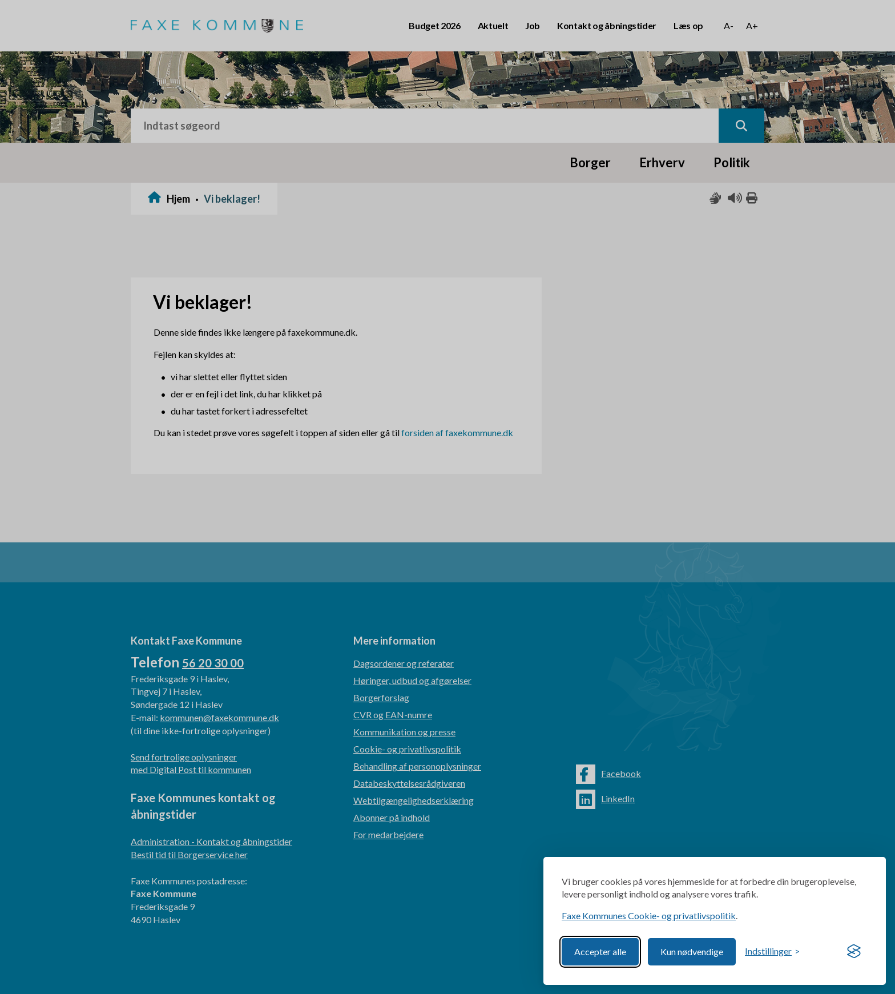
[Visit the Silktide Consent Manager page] (854, 951)
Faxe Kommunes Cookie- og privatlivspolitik (649, 915)
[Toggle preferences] (772, 951)
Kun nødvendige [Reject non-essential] (691, 951)
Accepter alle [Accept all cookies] (600, 951)
